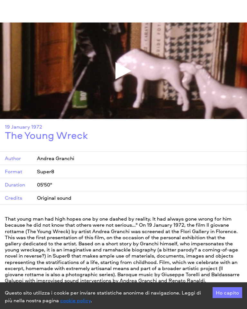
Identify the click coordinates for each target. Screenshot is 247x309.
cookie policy (75, 300)
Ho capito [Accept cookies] (227, 292)
